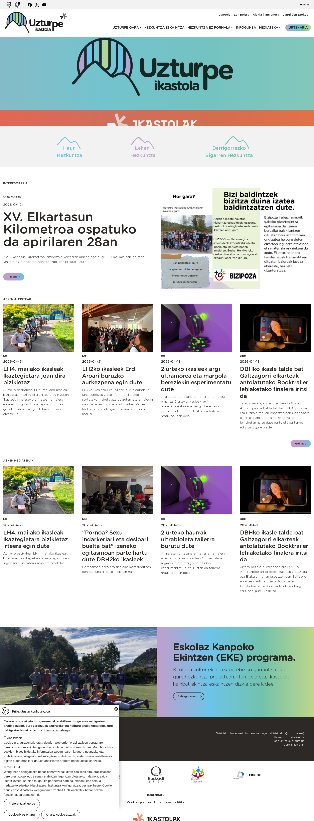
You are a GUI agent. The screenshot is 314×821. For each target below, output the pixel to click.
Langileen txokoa (295, 14)
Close (116, 709)
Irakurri (12, 276)
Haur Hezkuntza (69, 151)
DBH (243, 355)
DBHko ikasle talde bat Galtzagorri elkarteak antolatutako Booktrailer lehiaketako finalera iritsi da (274, 382)
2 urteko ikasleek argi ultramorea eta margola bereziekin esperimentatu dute (196, 379)
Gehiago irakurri (187, 696)
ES (308, 4)
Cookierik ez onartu (22, 814)
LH (5, 355)
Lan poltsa (241, 14)
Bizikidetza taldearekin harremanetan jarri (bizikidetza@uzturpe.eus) (259, 733)
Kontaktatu (155, 795)
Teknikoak (14, 767)
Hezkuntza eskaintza (164, 27)
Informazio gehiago (57, 730)
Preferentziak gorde (22, 803)
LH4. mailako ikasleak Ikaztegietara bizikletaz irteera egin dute (35, 539)
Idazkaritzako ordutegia (289, 740)
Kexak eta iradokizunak (289, 737)
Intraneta (272, 14)
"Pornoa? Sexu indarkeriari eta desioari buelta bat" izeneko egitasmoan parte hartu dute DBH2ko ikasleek (115, 546)
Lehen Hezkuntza (142, 151)
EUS (302, 4)
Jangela (224, 14)
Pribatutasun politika (169, 802)
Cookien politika (139, 802)
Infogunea (246, 27)
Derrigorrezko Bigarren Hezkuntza (229, 151)
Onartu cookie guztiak (60, 814)
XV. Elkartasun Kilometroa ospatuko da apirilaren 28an (70, 229)
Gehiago (300, 443)
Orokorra (12, 196)
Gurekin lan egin (294, 744)
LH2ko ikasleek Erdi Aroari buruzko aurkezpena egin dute (112, 375)
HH (163, 355)
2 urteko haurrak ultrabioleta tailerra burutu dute (188, 539)
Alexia (257, 14)
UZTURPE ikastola (35, 14)
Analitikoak (14, 738)
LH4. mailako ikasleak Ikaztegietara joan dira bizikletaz (34, 375)
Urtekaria (298, 27)
